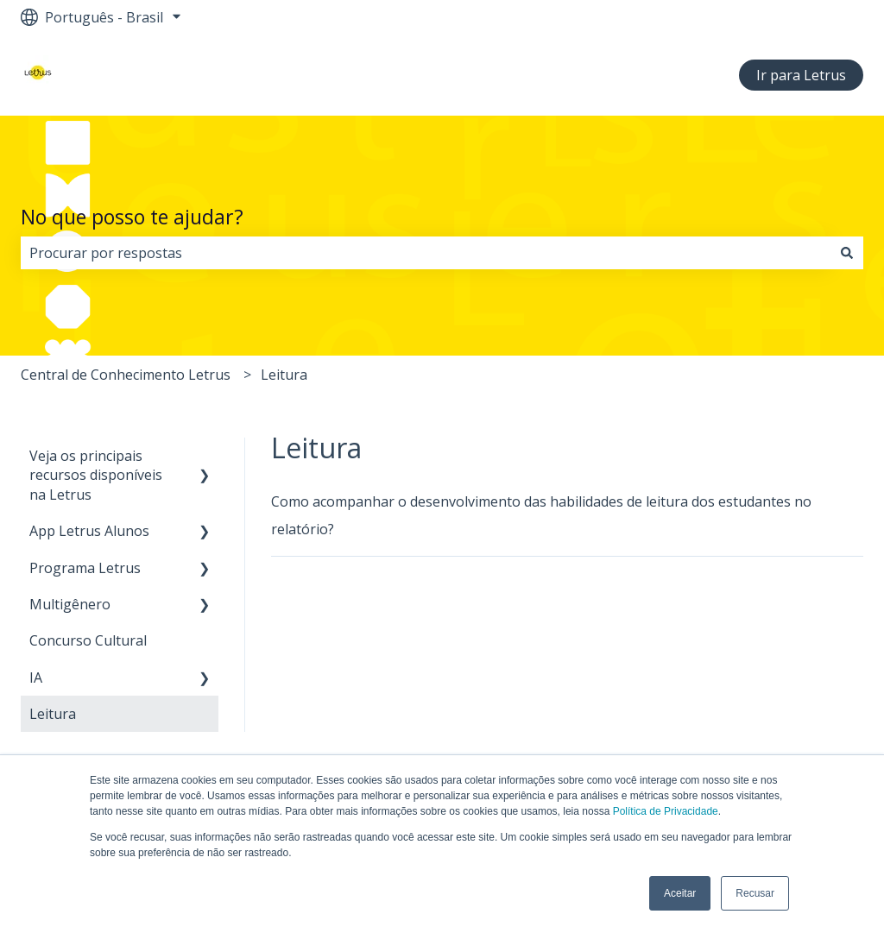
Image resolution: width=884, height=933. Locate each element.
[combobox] (425, 252)
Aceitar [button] (680, 893)
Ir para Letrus (801, 75)
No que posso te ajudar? (132, 216)
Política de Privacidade (665, 811)
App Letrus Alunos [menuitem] (89, 530)
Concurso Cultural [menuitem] (88, 640)
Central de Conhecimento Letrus (125, 374)
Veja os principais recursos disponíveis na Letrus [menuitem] (95, 475)
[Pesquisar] (846, 252)
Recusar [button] (755, 893)
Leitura (284, 374)
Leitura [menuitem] (52, 713)
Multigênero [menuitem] (69, 604)
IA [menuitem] (35, 677)
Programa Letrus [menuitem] (85, 567)
